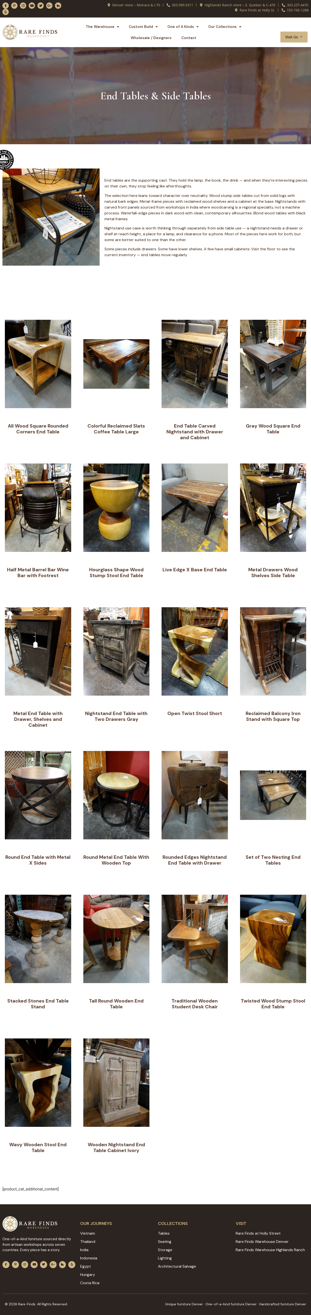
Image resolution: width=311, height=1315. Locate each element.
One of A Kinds (183, 27)
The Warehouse (102, 27)
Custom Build (143, 27)
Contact (188, 37)
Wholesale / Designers (151, 37)
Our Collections (224, 27)
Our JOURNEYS (96, 1223)
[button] (298, 27)
